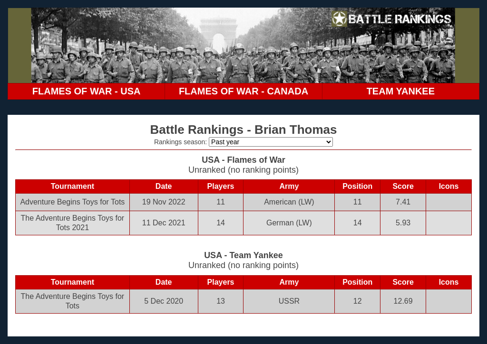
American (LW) (289, 202)
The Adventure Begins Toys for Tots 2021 (73, 223)
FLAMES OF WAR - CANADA (243, 91)
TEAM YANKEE (401, 91)
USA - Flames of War (243, 160)
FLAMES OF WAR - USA (86, 91)
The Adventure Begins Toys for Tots (73, 301)
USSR (289, 301)
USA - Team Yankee (243, 255)
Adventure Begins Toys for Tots (72, 202)
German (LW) (289, 223)
